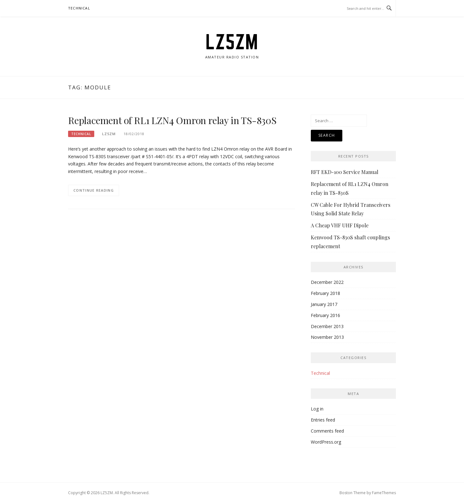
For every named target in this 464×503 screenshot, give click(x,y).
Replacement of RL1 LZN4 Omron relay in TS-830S (172, 120)
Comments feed (327, 431)
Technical (79, 8)
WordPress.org (326, 442)
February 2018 (325, 293)
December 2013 (327, 326)
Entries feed (323, 420)
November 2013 (327, 337)
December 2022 (327, 282)
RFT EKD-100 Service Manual (344, 172)
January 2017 (324, 304)
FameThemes (384, 492)
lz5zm (109, 133)
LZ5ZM (232, 41)
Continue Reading (93, 190)
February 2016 (325, 315)
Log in (317, 409)
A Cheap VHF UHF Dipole (339, 225)
